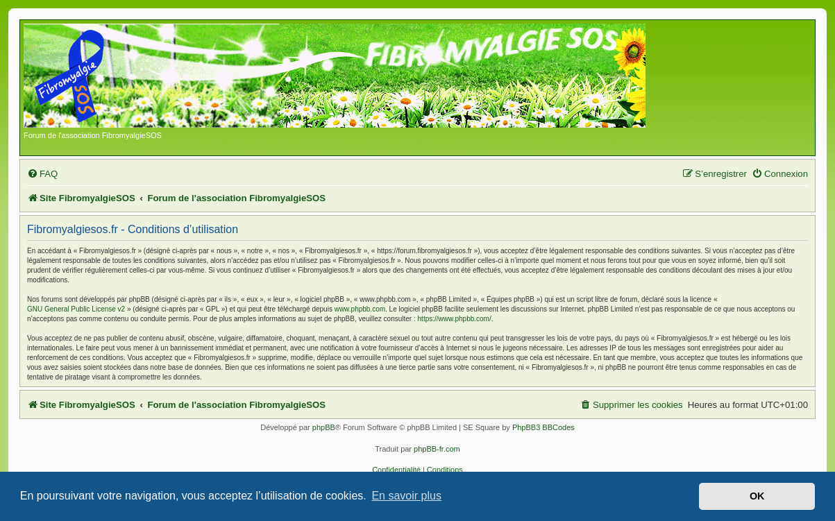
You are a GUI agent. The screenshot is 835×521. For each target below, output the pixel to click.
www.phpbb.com (360, 309)
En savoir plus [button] (406, 496)
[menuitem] (42, 174)
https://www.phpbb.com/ (454, 319)
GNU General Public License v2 (76, 309)
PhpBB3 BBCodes (543, 427)
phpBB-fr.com (437, 449)
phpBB (323, 427)
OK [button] (757, 496)
